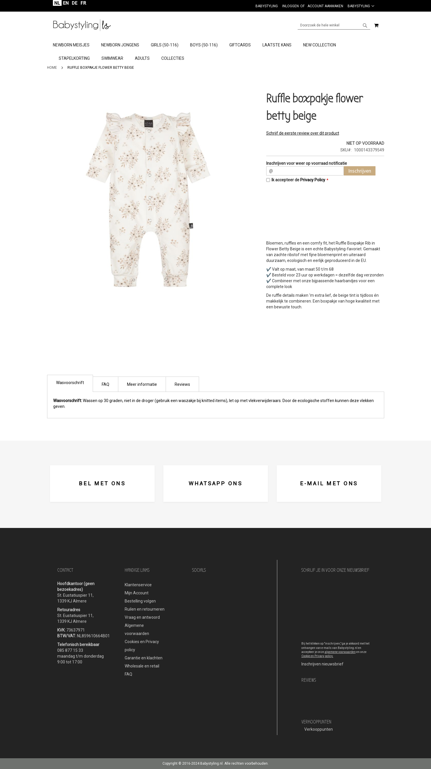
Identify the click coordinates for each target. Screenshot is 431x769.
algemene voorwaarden (340, 652)
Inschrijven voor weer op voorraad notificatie (306, 163)
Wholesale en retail (142, 666)
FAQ (105, 384)
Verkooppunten (318, 729)
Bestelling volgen (140, 601)
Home (52, 68)
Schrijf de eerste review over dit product (302, 133)
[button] (361, 6)
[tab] (215, 52)
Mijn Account (137, 593)
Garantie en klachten (143, 658)
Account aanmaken (325, 6)
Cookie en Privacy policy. (317, 656)
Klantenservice (138, 584)
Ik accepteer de (298, 180)
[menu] (215, 52)
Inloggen (290, 6)
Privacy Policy (312, 180)
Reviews (182, 384)
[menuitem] (74, 45)
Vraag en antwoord (142, 617)
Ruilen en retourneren (144, 609)
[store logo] (82, 25)
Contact (65, 570)
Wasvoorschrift (70, 382)
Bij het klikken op (312, 643)
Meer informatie (142, 384)
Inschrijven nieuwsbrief (322, 664)
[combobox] (334, 25)
